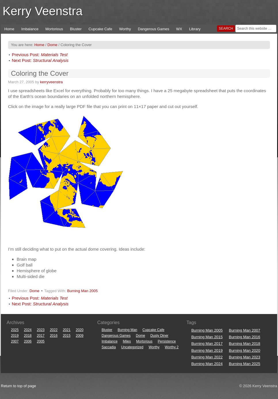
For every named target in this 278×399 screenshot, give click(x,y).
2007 (15, 341)
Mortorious (54, 29)
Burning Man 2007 (244, 330)
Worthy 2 (172, 347)
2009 (79, 336)
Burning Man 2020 (244, 350)
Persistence (167, 341)
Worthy (125, 29)
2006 (28, 341)
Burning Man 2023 (244, 357)
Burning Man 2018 (244, 343)
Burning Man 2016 (244, 337)
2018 (28, 336)
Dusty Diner (159, 336)
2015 (67, 336)
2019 (15, 336)
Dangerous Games (153, 29)
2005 (41, 341)
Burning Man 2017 (207, 343)
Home (9, 29)
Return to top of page (18, 386)
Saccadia (109, 347)
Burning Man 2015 (207, 337)
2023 (41, 330)
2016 (54, 336)
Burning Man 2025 (244, 364)
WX (179, 29)
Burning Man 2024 (207, 364)
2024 (28, 330)
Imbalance (30, 29)
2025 (15, 330)
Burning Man (127, 330)
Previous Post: (40, 54)
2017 (41, 336)
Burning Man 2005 (82, 291)
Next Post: (40, 60)
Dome (34, 291)
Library (195, 29)
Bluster (75, 29)
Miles (127, 341)
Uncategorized (132, 347)
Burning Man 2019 (207, 350)
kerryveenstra (51, 82)
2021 (67, 330)
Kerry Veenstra (43, 11)
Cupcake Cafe (100, 29)
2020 (79, 330)
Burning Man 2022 (207, 357)
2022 (54, 330)
